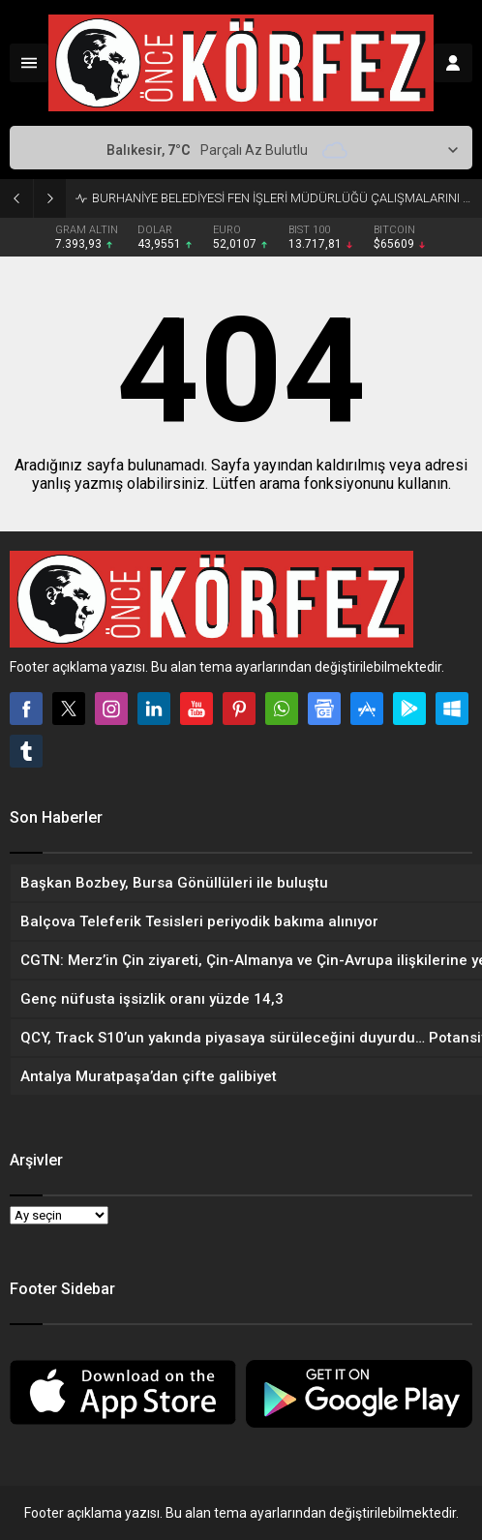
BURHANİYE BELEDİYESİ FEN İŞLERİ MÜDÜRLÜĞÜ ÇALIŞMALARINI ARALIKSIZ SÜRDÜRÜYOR (282, 198)
